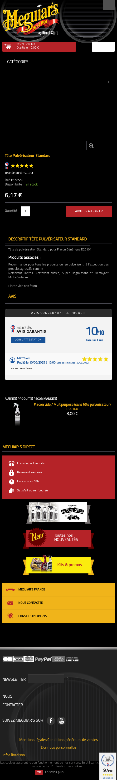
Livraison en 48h (28, 481)
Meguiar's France (31, 589)
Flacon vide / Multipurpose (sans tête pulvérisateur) (72, 405)
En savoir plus (54, 772)
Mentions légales (33, 739)
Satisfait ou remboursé (32, 490)
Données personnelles (58, 747)
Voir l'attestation (28, 340)
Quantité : (12, 211)
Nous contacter (30, 603)
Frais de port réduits (30, 463)
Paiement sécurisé (29, 472)
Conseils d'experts (32, 616)
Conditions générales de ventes (72, 739)
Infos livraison (13, 754)
